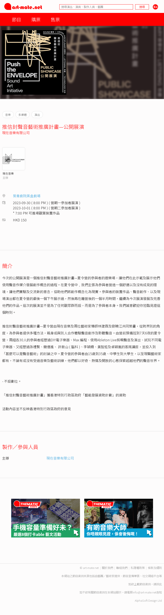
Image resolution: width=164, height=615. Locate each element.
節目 (16, 19)
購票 (35, 19)
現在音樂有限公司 (16, 132)
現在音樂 (8, 173)
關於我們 (107, 568)
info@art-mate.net (144, 592)
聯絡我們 (121, 568)
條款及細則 (155, 568)
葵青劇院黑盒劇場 (26, 195)
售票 (55, 19)
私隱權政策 (138, 568)
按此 (159, 584)
